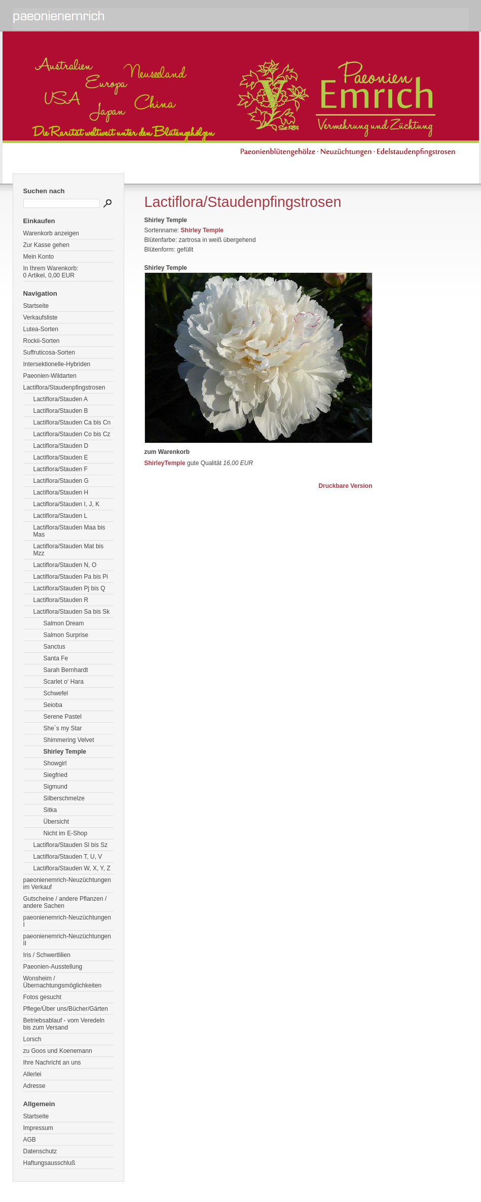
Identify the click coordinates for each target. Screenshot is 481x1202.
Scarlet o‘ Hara (64, 681)
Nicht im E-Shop (66, 833)
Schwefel (56, 693)
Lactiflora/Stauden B (60, 410)
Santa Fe (56, 658)
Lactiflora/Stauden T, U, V (67, 856)
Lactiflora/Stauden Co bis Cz (71, 434)
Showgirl (55, 763)
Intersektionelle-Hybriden (57, 364)
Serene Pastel (63, 716)
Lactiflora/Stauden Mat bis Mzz (68, 550)
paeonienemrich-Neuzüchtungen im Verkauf (67, 883)
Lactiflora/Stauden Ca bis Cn (72, 422)
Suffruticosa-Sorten (49, 352)
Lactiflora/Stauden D (61, 445)
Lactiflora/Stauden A (60, 399)
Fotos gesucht (42, 997)
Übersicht (56, 821)
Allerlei (32, 1074)
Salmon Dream (64, 623)
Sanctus (54, 646)
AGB (29, 1139)
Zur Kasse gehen (46, 245)
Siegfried (55, 775)
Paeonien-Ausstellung (53, 966)
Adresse (34, 1085)
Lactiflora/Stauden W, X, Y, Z (71, 868)
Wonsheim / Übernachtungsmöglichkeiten (62, 982)
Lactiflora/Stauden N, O (65, 565)
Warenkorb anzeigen (51, 233)
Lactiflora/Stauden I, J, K (66, 504)
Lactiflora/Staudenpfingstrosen (64, 387)
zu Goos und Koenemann (57, 1050)
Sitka (50, 810)
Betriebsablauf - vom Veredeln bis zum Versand (64, 1024)
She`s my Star (63, 728)
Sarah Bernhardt (66, 670)
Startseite (36, 305)
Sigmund (55, 786)
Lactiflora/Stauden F (60, 469)
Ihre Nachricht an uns (52, 1062)
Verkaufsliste (40, 317)
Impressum (38, 1128)
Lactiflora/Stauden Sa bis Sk (71, 611)
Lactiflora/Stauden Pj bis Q (69, 588)
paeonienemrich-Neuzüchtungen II (67, 940)
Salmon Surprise (66, 635)
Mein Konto (38, 256)
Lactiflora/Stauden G (61, 480)
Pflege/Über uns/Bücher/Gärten (65, 1008)
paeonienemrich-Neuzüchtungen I (67, 921)
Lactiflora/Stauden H (61, 492)
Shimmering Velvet (69, 740)
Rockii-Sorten (41, 340)
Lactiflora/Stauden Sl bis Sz (70, 845)
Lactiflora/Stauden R (61, 600)
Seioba (53, 705)
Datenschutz (40, 1151)
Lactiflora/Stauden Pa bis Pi (70, 576)
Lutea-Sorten (40, 329)
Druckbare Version (345, 485)
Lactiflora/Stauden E (60, 457)
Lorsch (32, 1039)
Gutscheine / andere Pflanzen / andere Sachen (65, 902)
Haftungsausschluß (49, 1162)
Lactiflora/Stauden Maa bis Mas (69, 531)
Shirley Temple (65, 751)
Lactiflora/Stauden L (60, 515)
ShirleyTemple (165, 463)
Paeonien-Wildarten (50, 375)
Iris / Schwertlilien (46, 955)
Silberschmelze (64, 798)
